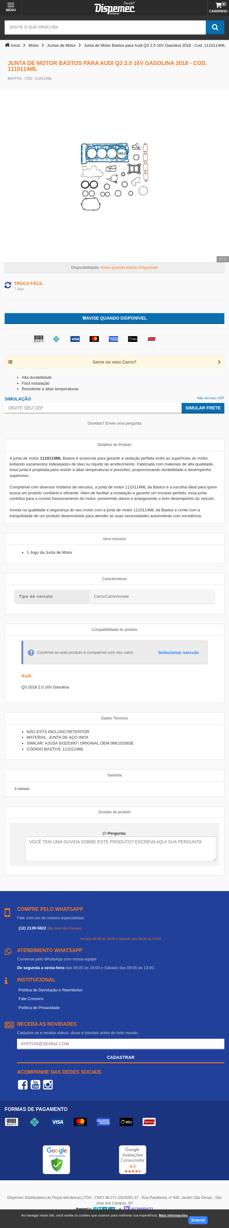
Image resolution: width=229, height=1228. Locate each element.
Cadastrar (120, 1057)
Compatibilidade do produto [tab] (114, 629)
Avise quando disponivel (114, 318)
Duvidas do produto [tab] (114, 812)
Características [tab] (114, 579)
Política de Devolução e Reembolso (50, 990)
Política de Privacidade (39, 1007)
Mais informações (173, 1215)
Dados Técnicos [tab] (114, 718)
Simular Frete (203, 407)
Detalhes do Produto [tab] (114, 445)
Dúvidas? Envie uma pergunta (114, 423)
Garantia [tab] (114, 775)
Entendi (198, 1220)
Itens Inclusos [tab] (114, 539)
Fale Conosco (31, 998)
